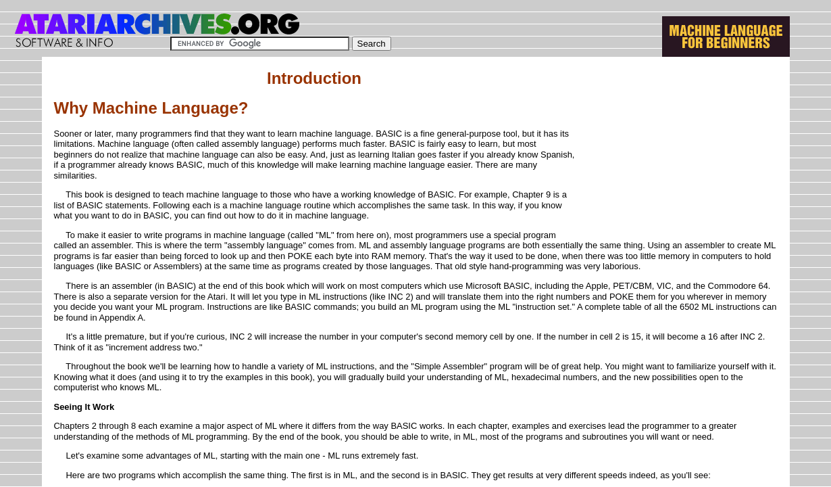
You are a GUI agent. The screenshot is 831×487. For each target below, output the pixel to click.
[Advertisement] (676, 153)
